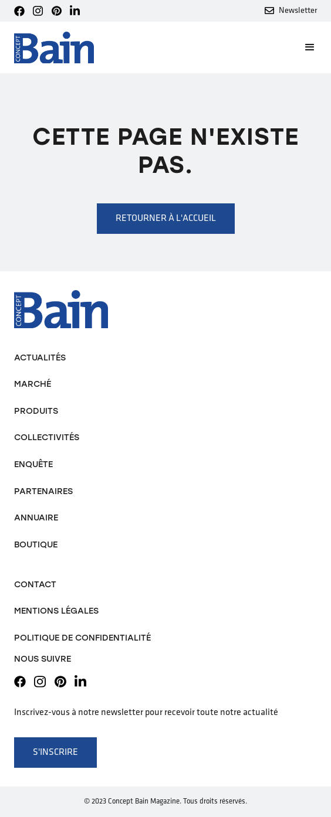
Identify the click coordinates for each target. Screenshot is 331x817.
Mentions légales (56, 610)
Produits (36, 411)
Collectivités (46, 437)
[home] (54, 48)
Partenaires (43, 491)
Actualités (40, 357)
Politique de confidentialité (82, 637)
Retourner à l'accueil (166, 218)
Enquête (33, 464)
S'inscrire (55, 752)
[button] (304, 47)
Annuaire (36, 517)
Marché (32, 384)
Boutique (36, 544)
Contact (35, 584)
